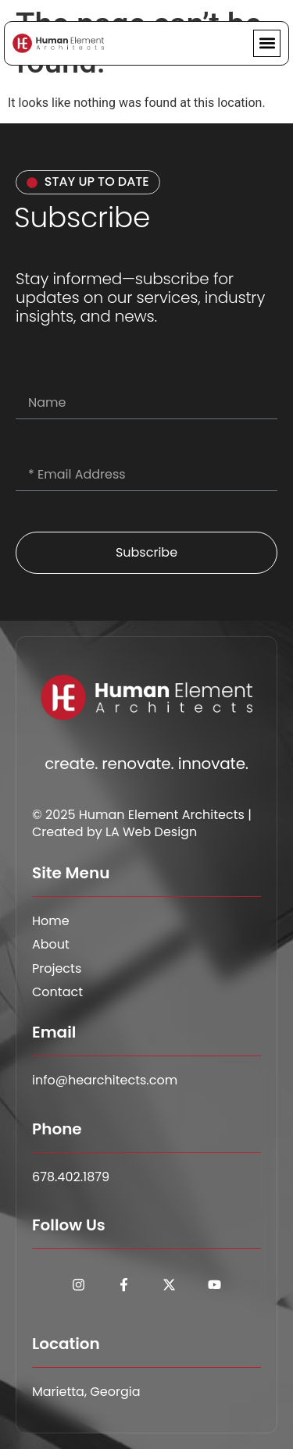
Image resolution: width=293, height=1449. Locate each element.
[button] (266, 43)
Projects (56, 968)
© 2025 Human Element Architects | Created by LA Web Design (142, 823)
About (51, 944)
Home (51, 921)
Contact (57, 992)
